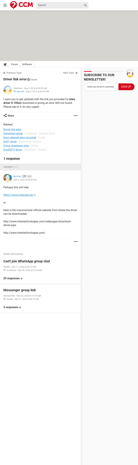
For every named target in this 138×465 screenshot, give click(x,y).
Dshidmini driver (13, 133)
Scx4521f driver (12, 149)
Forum (14, 64)
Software (27, 64)
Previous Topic (14, 72)
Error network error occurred (19, 137)
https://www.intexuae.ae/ (18, 195)
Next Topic (68, 72)
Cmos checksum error (16, 145)
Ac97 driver (10, 141)
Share (11, 115)
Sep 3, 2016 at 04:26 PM (37, 91)
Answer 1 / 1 (10, 167)
